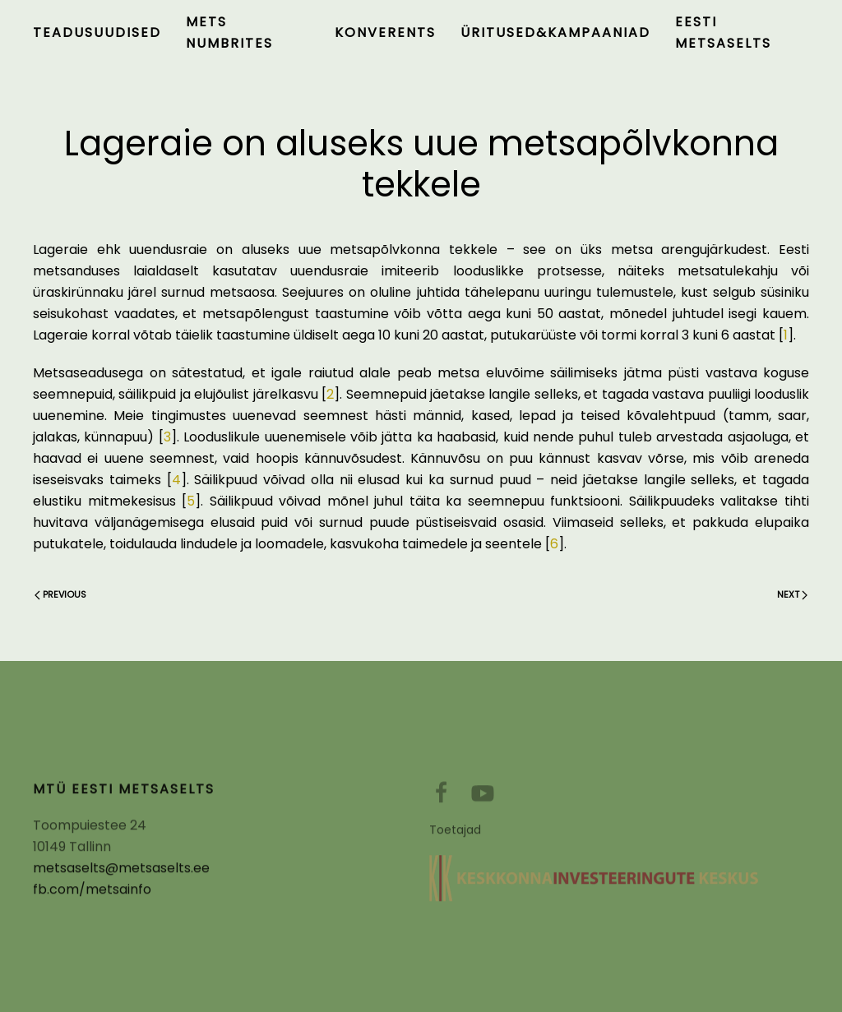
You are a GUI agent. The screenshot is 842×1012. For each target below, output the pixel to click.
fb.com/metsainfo (92, 894)
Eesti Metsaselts (723, 32)
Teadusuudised (97, 32)
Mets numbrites (229, 32)
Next (792, 594)
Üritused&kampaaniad (555, 32)
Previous (60, 594)
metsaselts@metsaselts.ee (121, 872)
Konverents (385, 32)
